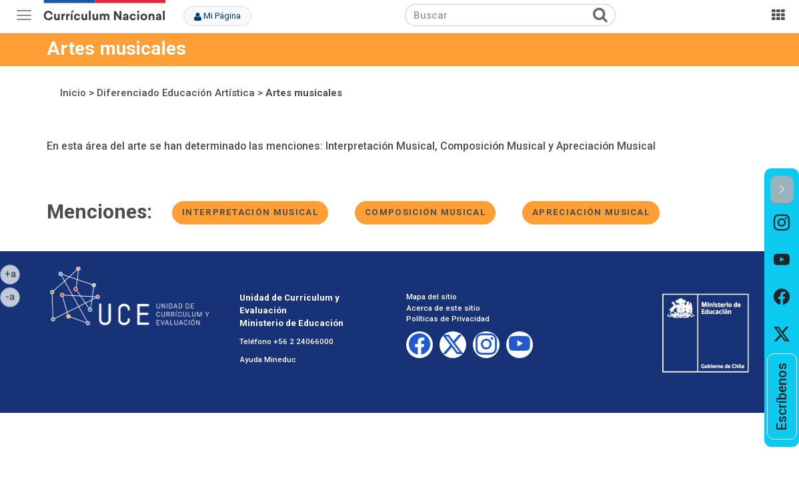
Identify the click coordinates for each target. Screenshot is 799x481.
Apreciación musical (591, 212)
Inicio (73, 93)
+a (13, 273)
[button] (782, 190)
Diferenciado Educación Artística (176, 93)
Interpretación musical (250, 212)
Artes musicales (303, 93)
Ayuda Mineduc (267, 359)
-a (12, 296)
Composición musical (425, 212)
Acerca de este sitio (443, 308)
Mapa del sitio (431, 296)
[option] (782, 223)
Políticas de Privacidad (448, 318)
